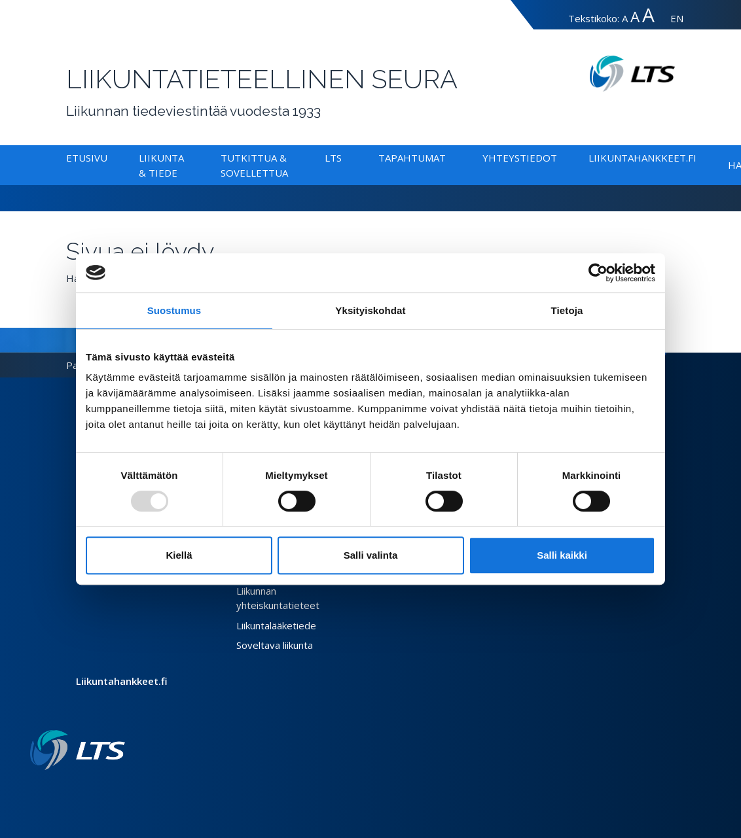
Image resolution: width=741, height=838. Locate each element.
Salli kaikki (562, 555)
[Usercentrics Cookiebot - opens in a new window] (598, 273)
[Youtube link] (120, 791)
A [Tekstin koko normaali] (625, 18)
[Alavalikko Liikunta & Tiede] (180, 172)
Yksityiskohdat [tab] (370, 310)
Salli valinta (371, 555)
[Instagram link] (109, 791)
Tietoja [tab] (567, 310)
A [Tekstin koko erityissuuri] (648, 14)
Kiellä (179, 555)
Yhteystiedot (519, 157)
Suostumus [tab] (174, 310)
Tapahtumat (412, 157)
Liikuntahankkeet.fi (642, 157)
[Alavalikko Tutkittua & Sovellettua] (290, 172)
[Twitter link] (99, 791)
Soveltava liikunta (274, 645)
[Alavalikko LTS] (344, 157)
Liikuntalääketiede (276, 625)
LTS (333, 157)
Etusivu (86, 157)
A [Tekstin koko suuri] (635, 17)
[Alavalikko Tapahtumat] (448, 157)
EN (676, 18)
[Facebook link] (88, 791)
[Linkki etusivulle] (77, 750)
